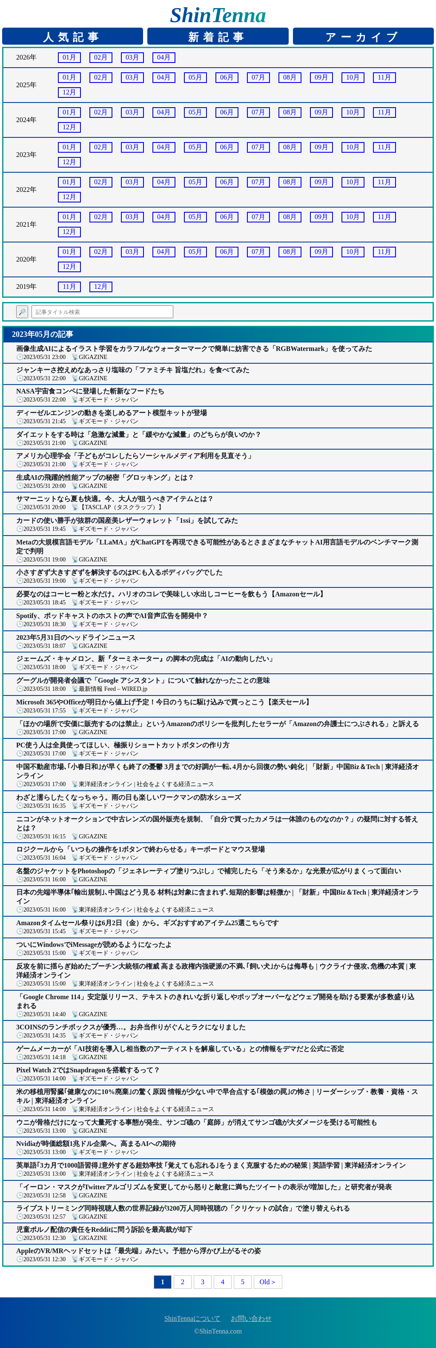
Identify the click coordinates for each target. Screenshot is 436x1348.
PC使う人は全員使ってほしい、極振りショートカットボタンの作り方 (122, 745)
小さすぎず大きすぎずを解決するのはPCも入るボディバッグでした (119, 572)
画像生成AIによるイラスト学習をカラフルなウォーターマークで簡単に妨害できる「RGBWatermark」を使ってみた (194, 348)
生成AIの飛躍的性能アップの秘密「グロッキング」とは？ (105, 477)
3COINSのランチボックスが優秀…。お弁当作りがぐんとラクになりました (131, 1027)
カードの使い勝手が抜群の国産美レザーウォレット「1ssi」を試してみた (127, 520)
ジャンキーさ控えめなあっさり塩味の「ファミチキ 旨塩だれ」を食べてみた (133, 369)
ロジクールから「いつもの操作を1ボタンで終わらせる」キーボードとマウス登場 (140, 849)
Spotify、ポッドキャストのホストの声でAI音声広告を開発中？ (112, 615)
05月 (195, 77)
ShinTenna (218, 15)
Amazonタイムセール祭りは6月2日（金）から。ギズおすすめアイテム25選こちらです (147, 922)
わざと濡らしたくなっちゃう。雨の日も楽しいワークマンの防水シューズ (128, 797)
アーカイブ (363, 37)
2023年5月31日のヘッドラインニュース (75, 637)
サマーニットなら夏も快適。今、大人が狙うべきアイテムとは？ (115, 498)
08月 (290, 77)
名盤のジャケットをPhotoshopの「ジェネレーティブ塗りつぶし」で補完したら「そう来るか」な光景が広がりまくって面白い (208, 871)
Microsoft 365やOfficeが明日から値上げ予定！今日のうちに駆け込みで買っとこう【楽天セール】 (164, 702)
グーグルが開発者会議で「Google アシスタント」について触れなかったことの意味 (143, 680)
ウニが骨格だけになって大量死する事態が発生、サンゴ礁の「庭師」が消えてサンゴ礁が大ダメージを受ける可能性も (196, 1122)
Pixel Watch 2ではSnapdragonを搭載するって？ (88, 1070)
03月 (132, 57)
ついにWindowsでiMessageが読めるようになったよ (94, 944)
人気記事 (73, 37)
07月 (258, 77)
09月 (321, 77)
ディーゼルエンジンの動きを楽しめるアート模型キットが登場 (111, 412)
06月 (227, 77)
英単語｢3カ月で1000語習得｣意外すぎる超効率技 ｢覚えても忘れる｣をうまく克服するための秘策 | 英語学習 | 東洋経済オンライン (211, 1165)
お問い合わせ (251, 1318)
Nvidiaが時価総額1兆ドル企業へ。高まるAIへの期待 (96, 1143)
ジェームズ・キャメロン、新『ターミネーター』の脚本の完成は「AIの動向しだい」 (146, 658)
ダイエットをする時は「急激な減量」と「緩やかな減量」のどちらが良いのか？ (138, 434)
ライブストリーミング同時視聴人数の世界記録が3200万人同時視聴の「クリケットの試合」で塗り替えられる (183, 1208)
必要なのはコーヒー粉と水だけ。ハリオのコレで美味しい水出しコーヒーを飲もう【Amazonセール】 (171, 594)
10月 (353, 77)
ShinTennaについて (192, 1318)
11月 (384, 77)
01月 (69, 57)
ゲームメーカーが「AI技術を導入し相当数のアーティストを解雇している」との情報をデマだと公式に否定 (180, 1048)
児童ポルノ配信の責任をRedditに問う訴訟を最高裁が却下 (104, 1229)
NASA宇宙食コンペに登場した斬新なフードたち (90, 391)
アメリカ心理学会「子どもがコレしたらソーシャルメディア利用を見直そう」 (135, 455)
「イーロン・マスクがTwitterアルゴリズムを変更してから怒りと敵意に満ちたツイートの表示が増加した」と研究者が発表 (204, 1187)
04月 (164, 57)
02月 (101, 57)
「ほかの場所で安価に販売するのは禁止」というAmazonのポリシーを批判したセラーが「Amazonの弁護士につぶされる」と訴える (217, 723)
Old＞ (268, 1281)
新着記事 (218, 37)
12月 (69, 92)
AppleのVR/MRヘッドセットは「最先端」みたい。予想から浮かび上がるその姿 (138, 1250)
